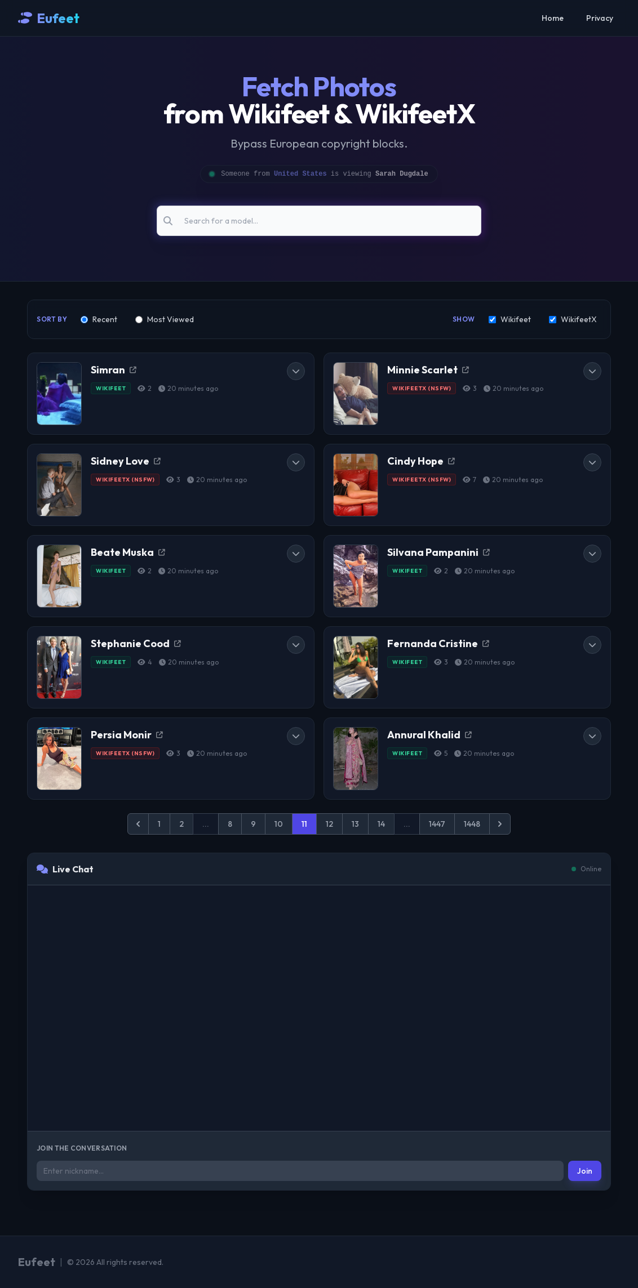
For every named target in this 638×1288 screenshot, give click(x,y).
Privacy (599, 18)
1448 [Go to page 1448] (472, 824)
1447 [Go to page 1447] (437, 824)
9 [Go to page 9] (253, 824)
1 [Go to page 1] (159, 824)
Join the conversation (82, 1148)
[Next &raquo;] (500, 824)
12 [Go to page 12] (329, 824)
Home (553, 18)
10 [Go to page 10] (278, 824)
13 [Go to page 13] (355, 824)
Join (584, 1171)
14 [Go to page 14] (381, 824)
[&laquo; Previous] (138, 824)
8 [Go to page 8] (230, 824)
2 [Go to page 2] (181, 824)
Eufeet (58, 18)
